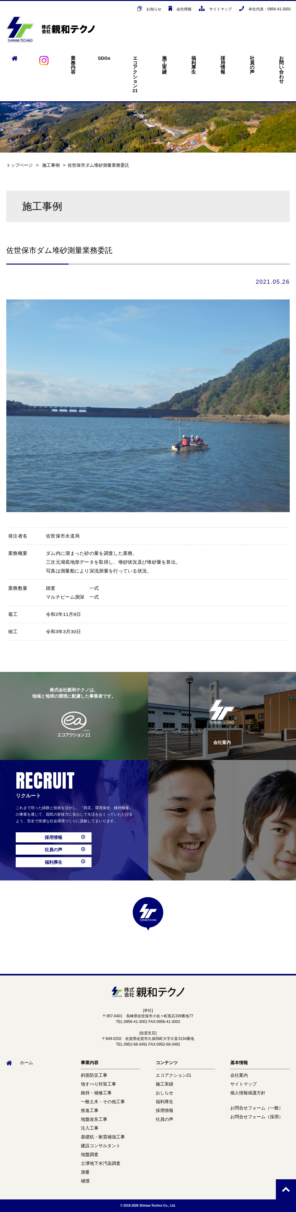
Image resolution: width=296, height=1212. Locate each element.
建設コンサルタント (100, 1145)
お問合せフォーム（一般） (256, 1107)
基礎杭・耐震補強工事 (103, 1136)
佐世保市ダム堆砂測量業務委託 (98, 165)
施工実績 (164, 65)
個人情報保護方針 (247, 1092)
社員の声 (252, 65)
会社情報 (180, 9)
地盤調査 (89, 1154)
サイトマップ (215, 9)
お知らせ (149, 9)
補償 (85, 1180)
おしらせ (164, 1092)
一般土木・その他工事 (103, 1101)
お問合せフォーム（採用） (256, 1116)
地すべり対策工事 (98, 1083)
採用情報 (223, 65)
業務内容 (73, 65)
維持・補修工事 (96, 1092)
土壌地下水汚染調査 (100, 1163)
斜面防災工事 (94, 1075)
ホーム (19, 1062)
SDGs (104, 58)
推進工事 (89, 1110)
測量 (85, 1172)
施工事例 (51, 165)
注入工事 (89, 1128)
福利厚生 (193, 65)
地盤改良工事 (94, 1119)
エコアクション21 (134, 74)
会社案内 (239, 1075)
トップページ (19, 165)
